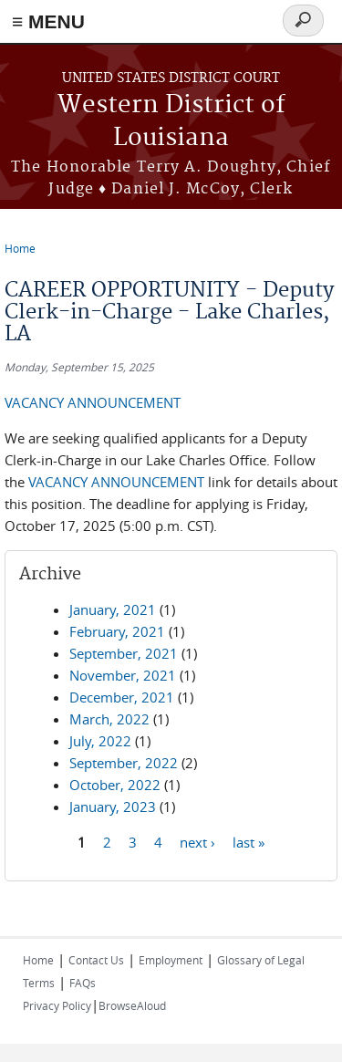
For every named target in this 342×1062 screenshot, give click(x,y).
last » (248, 842)
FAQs (82, 982)
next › (197, 842)
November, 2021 (122, 675)
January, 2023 (112, 806)
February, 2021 (117, 631)
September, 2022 (123, 763)
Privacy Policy (57, 1005)
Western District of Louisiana (171, 121)
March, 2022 (109, 719)
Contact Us (96, 960)
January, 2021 (112, 609)
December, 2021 (121, 697)
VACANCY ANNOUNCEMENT (93, 402)
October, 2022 (115, 785)
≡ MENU (48, 21)
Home (20, 248)
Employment (170, 960)
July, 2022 (100, 741)
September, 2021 (123, 653)
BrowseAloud (132, 1005)
